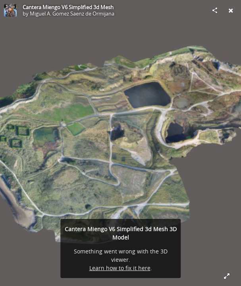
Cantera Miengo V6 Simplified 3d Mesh (68, 7)
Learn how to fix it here (119, 268)
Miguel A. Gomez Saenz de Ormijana (72, 13)
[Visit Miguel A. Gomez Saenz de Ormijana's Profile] (10, 10)
